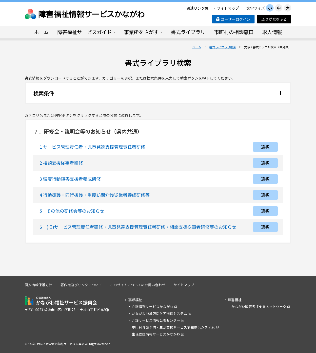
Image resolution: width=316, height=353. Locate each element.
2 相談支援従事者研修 (61, 162)
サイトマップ (228, 8)
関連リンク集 (197, 8)
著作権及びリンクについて (81, 284)
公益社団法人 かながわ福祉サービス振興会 (61, 300)
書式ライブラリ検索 (222, 47)
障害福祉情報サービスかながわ (85, 14)
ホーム (196, 47)
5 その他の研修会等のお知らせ (72, 211)
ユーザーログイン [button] (233, 19)
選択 (265, 147)
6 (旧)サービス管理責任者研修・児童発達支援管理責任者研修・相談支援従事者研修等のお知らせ (138, 227)
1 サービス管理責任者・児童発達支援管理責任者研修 (92, 146)
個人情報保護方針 (38, 284)
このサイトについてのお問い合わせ (137, 284)
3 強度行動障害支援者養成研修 (70, 179)
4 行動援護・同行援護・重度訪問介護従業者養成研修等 (95, 195)
